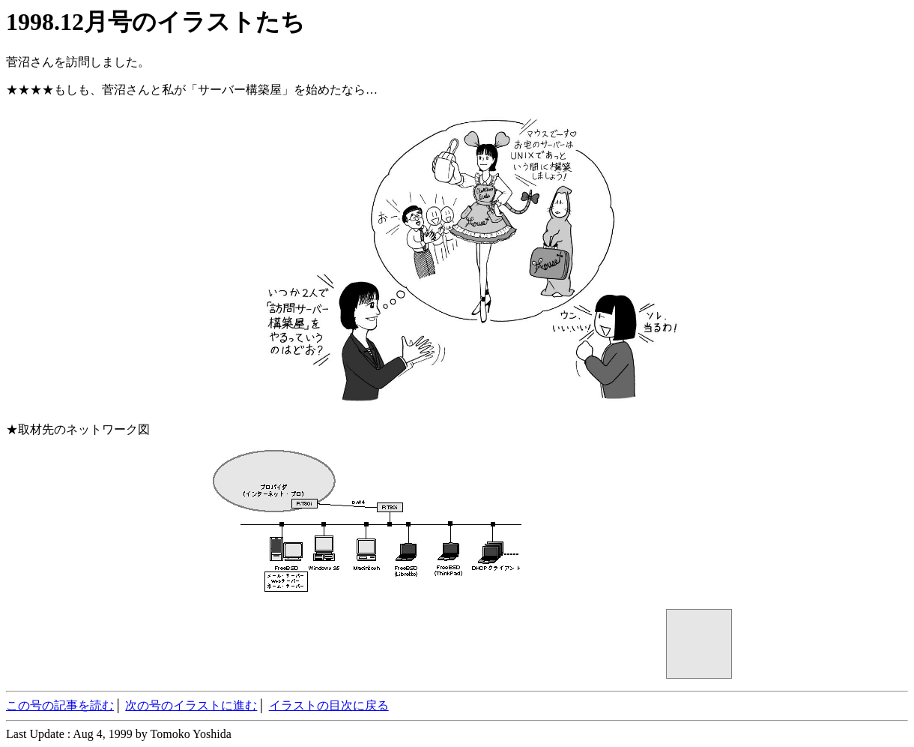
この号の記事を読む (60, 705)
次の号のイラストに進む (191, 705)
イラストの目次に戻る (329, 705)
